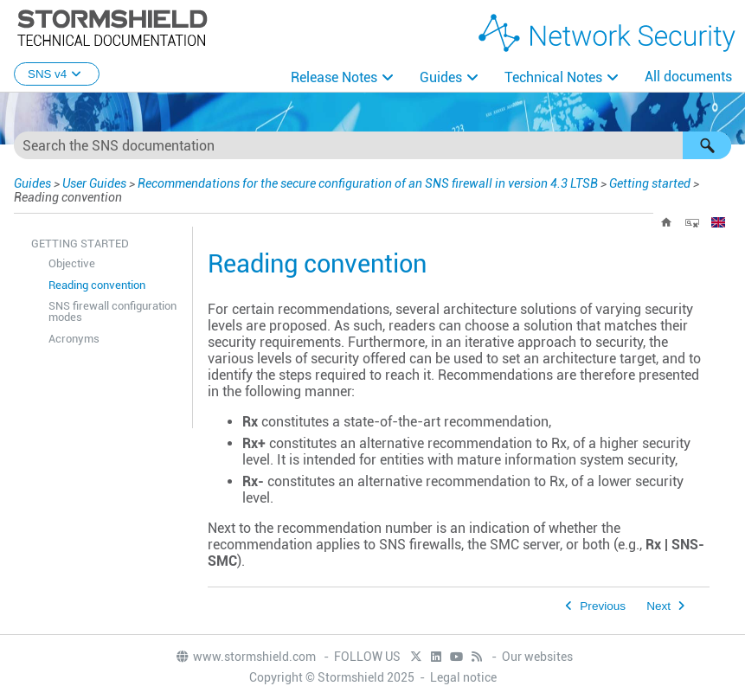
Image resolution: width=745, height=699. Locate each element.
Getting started (649, 183)
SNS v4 (57, 73)
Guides (441, 77)
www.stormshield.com (245, 657)
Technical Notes (553, 77)
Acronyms (74, 338)
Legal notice (463, 677)
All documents (688, 76)
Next (658, 606)
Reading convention (96, 285)
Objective (71, 263)
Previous (603, 606)
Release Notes (334, 77)
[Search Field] (372, 145)
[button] (707, 145)
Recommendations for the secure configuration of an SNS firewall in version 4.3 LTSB (368, 183)
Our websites (537, 657)
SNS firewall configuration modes (112, 311)
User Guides (94, 183)
